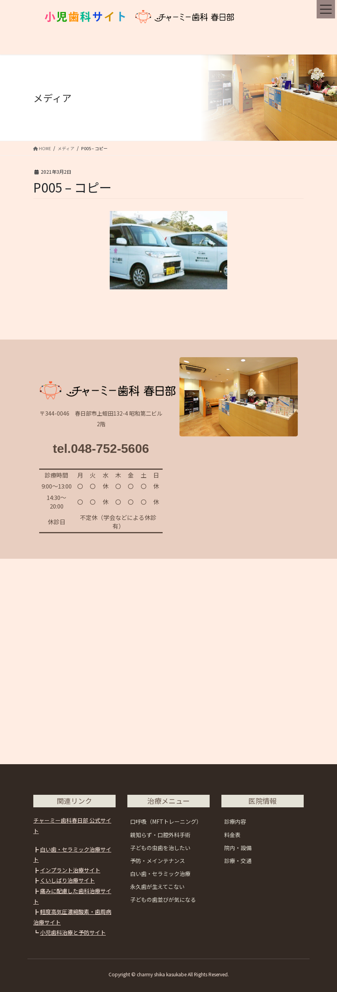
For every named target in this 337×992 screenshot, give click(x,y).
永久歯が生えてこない (157, 886)
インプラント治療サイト (70, 870)
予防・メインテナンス (157, 861)
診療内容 (235, 821)
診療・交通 (238, 861)
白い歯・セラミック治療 (160, 874)
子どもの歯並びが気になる (163, 899)
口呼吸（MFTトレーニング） (166, 821)
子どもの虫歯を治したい (160, 848)
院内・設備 (238, 848)
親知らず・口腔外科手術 (160, 835)
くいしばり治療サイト (67, 880)
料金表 (232, 835)
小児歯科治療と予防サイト (73, 932)
